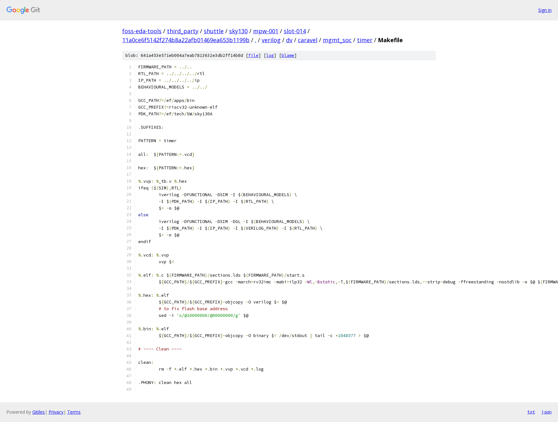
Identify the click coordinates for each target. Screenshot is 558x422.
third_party (182, 31)
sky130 (238, 31)
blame (288, 55)
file (253, 55)
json (546, 412)
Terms (74, 412)
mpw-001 (265, 31)
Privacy (56, 412)
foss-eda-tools (142, 31)
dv (289, 40)
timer (364, 40)
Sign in (545, 10)
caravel (307, 40)
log (270, 55)
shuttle (214, 31)
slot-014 (295, 31)
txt (531, 412)
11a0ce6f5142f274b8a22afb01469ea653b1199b (186, 40)
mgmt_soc (337, 40)
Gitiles (38, 412)
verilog (271, 40)
